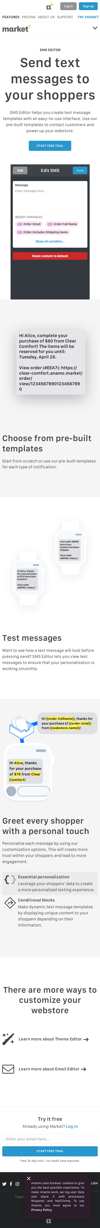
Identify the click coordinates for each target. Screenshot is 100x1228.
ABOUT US (46, 17)
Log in (68, 6)
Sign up (88, 6)
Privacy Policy (41, 1210)
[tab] (50, 883)
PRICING (29, 17)
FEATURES (11, 17)
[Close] (28, 1178)
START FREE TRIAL (50, 145)
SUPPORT (65, 17)
